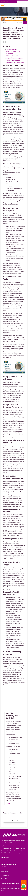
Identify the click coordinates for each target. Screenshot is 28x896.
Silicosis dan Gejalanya (12, 55)
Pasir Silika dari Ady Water (13, 60)
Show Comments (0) (14, 820)
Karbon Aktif (4, 871)
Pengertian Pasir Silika (12, 49)
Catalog (8, 803)
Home (4, 22)
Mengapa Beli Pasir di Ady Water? (15, 62)
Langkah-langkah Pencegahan (14, 58)
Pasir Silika (4, 869)
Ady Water (4, 867)
